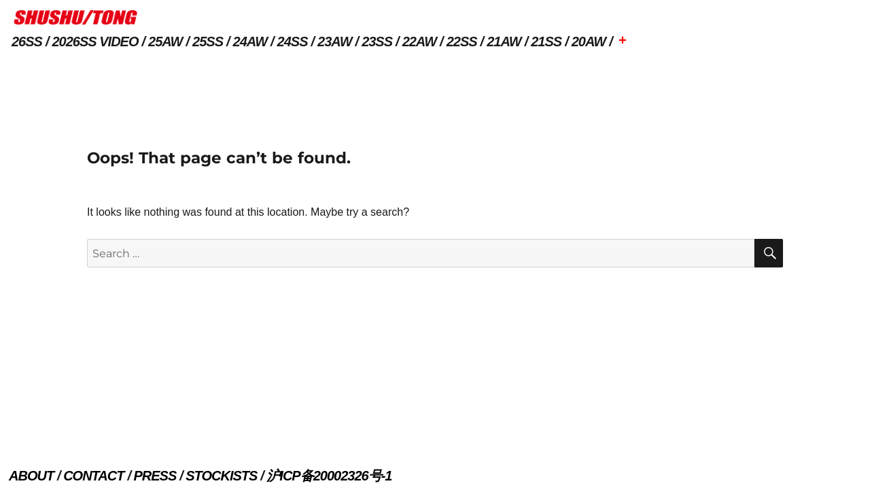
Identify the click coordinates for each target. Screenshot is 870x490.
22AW (419, 41)
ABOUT (31, 475)
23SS (377, 41)
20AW (589, 41)
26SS (27, 41)
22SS (462, 41)
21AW (504, 41)
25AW (165, 41)
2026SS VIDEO (95, 41)
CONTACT (93, 475)
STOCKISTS (221, 475)
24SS (292, 41)
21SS (546, 41)
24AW (250, 41)
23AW (334, 41)
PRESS (154, 475)
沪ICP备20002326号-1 (329, 475)
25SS (207, 41)
